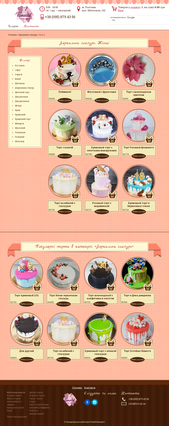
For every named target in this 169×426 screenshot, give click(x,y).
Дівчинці (20, 83)
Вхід (121, 10)
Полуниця (20, 132)
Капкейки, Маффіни (39, 407)
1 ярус (18, 70)
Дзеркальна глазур (24, 87)
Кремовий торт (23, 119)
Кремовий (20, 114)
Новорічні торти (15, 407)
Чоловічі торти (37, 395)
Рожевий (19, 137)
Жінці (18, 105)
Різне (9, 410)
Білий (18, 79)
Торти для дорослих (17, 416)
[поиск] (135, 17)
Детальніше (64, 100)
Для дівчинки (22, 101)
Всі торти (20, 65)
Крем (17, 110)
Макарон (19, 123)
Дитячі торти (36, 392)
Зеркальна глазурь (27, 34)
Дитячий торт (22, 92)
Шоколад (19, 141)
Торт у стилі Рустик (39, 404)
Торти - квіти (36, 398)
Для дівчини (21, 96)
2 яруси (18, 74)
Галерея (13, 26)
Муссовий (20, 128)
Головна (12, 34)
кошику (135, 7)
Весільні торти (14, 395)
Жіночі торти (14, 398)
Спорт (32, 401)
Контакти (31, 26)
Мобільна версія (16, 392)
